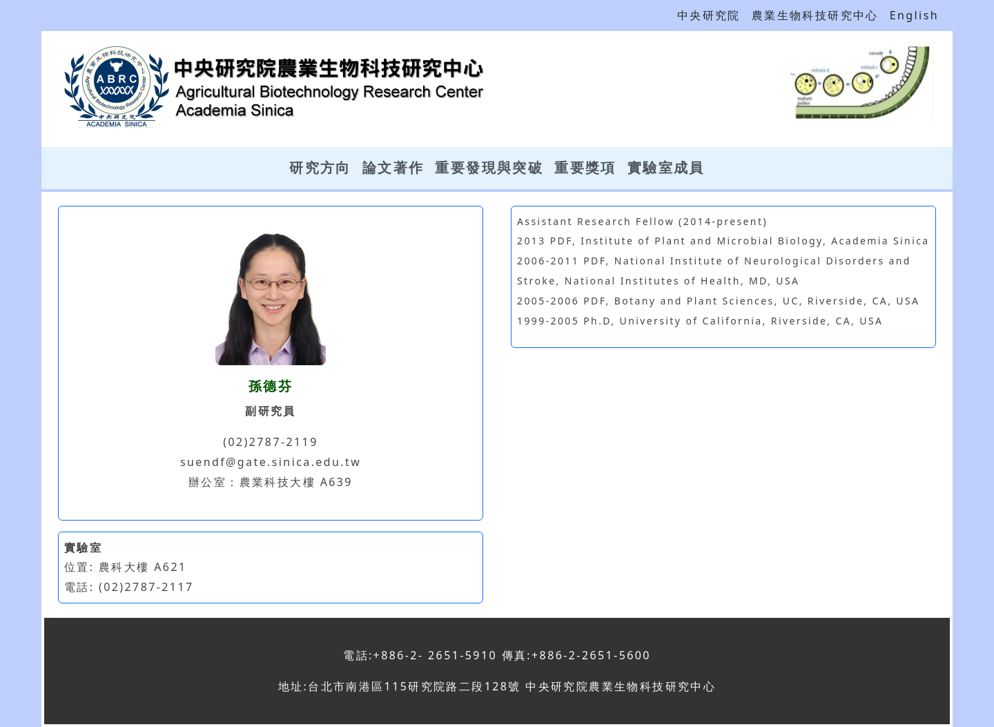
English (914, 15)
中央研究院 (709, 15)
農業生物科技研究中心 (815, 15)
